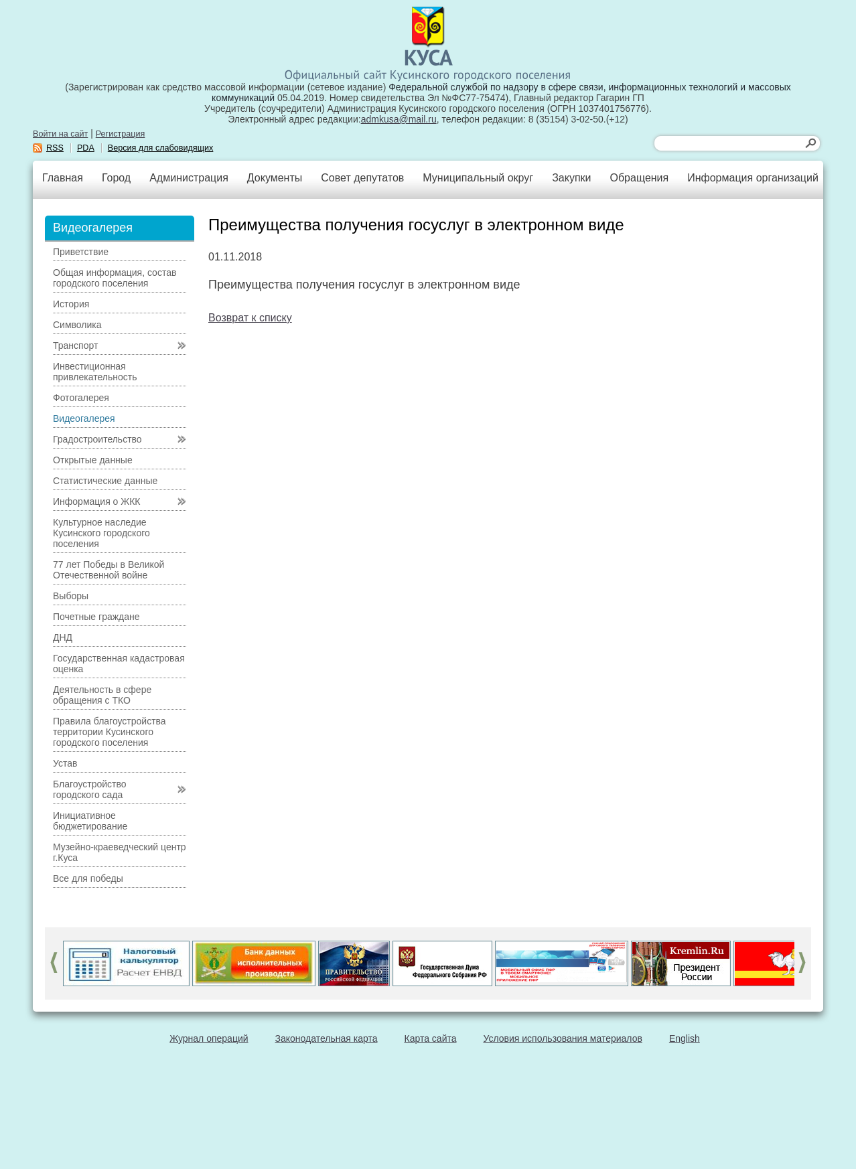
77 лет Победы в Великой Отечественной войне (108, 569)
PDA (85, 148)
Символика (77, 324)
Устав (65, 763)
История (71, 304)
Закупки (571, 177)
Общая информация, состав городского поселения (114, 278)
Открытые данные (93, 460)
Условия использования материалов (563, 1038)
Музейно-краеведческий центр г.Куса (119, 852)
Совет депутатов (362, 177)
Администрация (188, 177)
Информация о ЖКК (97, 501)
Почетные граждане (96, 616)
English (684, 1038)
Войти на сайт (60, 134)
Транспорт (75, 345)
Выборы (70, 596)
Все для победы (88, 878)
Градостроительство (97, 439)
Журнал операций (208, 1038)
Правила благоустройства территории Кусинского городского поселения (109, 732)
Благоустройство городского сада (90, 789)
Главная (62, 177)
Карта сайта (431, 1038)
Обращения (639, 177)
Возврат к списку (250, 317)
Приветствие (81, 251)
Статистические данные (105, 480)
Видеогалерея (84, 418)
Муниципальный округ (478, 177)
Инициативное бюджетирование (90, 821)
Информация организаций (752, 177)
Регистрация (120, 134)
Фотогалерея (81, 397)
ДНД (62, 637)
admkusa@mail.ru (399, 119)
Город (116, 177)
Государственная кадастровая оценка (119, 663)
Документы (274, 177)
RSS (55, 148)
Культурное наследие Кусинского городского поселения (101, 533)
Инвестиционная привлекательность (95, 371)
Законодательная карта (326, 1038)
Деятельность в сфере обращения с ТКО (102, 695)
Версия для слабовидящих (161, 148)
